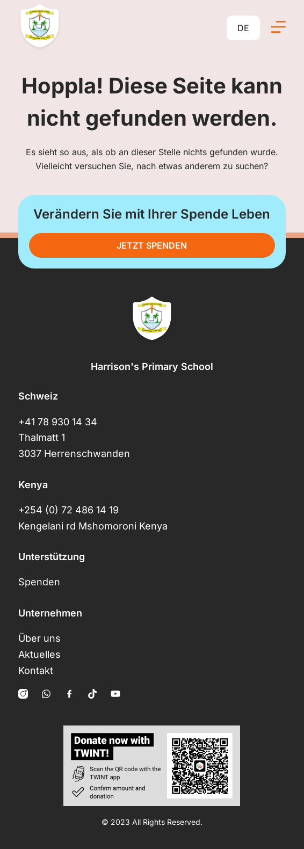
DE (243, 28)
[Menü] (278, 26)
